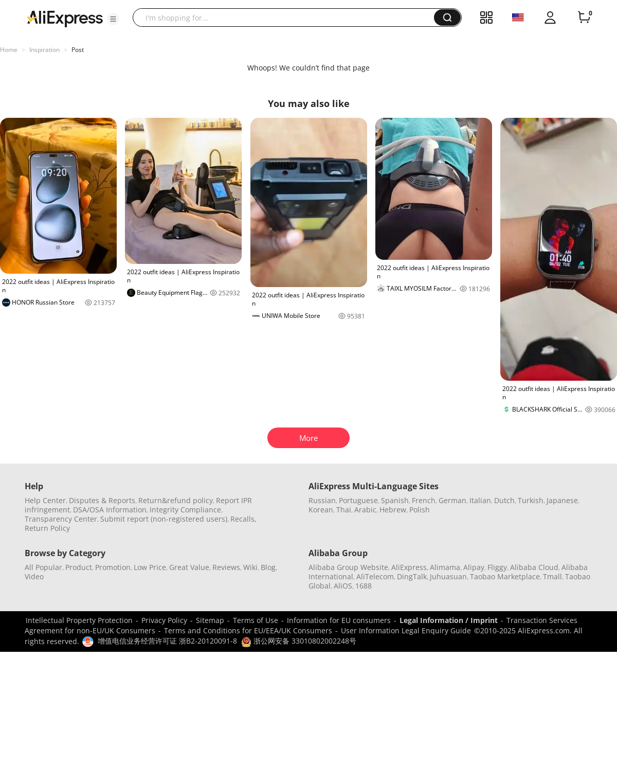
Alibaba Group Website (348, 567)
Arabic (365, 509)
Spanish (395, 500)
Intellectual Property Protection (79, 620)
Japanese (562, 500)
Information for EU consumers (339, 620)
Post (77, 49)
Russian (322, 500)
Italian (480, 500)
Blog (268, 567)
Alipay (473, 567)
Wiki (250, 567)
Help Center (45, 500)
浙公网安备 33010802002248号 (298, 641)
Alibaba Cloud (534, 567)
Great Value (189, 567)
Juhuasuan (448, 576)
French (423, 500)
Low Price (150, 567)
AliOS (343, 586)
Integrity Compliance (185, 509)
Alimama (445, 567)
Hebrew (392, 509)
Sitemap (210, 620)
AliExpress (409, 567)
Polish (419, 509)
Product (78, 567)
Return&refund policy (175, 500)
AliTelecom (375, 576)
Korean (320, 509)
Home (8, 49)
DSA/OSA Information (110, 509)
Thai (343, 509)
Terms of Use (255, 620)
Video (34, 576)
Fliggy (497, 567)
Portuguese (358, 500)
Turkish (530, 500)
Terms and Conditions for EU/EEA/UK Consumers (248, 630)
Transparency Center (61, 519)
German (452, 500)
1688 (363, 586)
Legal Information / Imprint (449, 620)
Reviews (226, 567)
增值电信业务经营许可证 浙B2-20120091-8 (167, 641)
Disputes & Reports (102, 500)
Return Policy (47, 528)
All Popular (43, 567)
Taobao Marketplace (505, 576)
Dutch (504, 500)
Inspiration (44, 49)
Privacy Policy (164, 620)
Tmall (552, 576)
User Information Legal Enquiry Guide (406, 630)
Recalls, (243, 519)
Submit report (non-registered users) (163, 519)
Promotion (113, 567)
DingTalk (412, 576)
